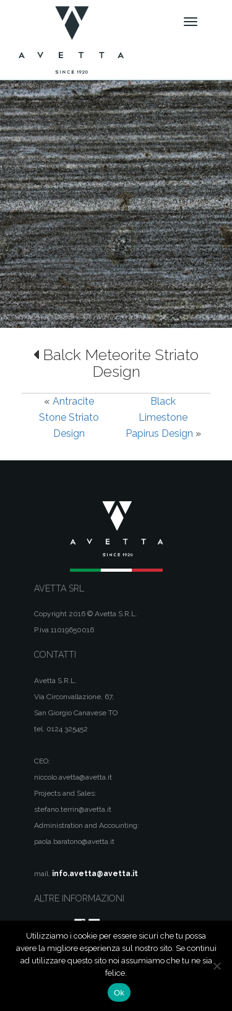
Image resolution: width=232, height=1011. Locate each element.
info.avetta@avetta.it (95, 873)
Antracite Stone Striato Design (69, 417)
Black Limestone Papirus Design (159, 417)
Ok (119, 992)
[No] (216, 966)
